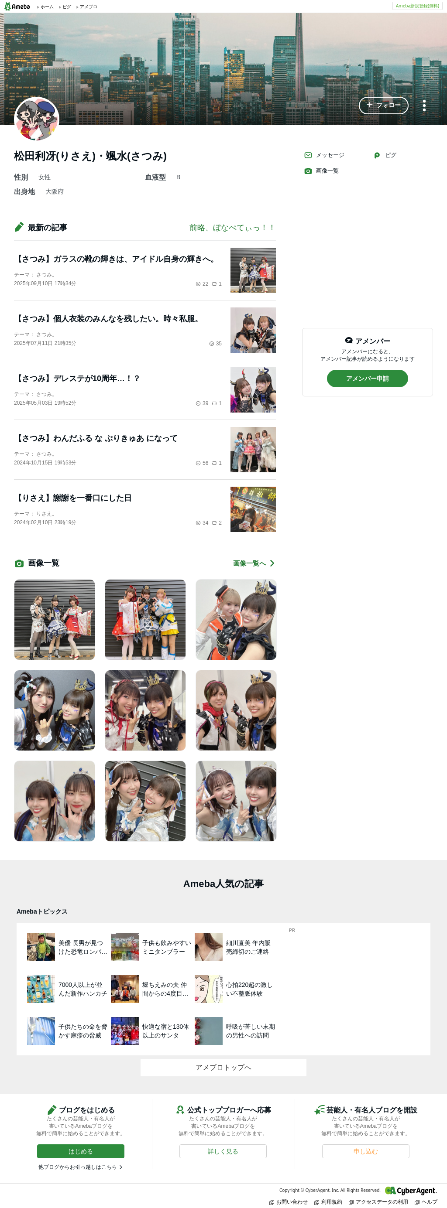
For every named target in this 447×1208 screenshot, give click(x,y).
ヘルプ (426, 1201)
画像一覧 (321, 171)
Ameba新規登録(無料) (417, 6)
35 (215, 344)
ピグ (384, 155)
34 (202, 523)
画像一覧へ (254, 563)
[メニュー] (424, 106)
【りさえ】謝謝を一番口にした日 (73, 498)
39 (202, 403)
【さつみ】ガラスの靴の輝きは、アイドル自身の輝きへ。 (116, 259)
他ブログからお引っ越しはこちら (77, 1167)
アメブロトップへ (223, 1067)
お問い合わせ (288, 1201)
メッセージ (324, 155)
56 (202, 463)
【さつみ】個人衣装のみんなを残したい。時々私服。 (108, 318)
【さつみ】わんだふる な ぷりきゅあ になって (96, 438)
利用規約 (328, 1201)
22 (202, 284)
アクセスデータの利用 (378, 1201)
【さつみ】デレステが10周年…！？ (77, 378)
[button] (384, 105)
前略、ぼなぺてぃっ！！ (232, 227)
